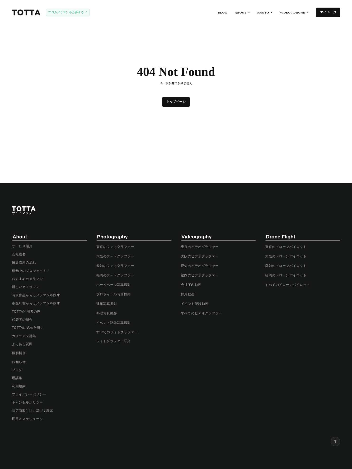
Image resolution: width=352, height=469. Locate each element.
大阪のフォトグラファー (115, 256)
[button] (242, 12)
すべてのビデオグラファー (201, 313)
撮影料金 (19, 353)
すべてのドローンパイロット (287, 285)
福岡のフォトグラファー (115, 275)
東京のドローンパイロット (285, 247)
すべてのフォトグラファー (117, 332)
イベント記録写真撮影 (113, 323)
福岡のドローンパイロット (285, 275)
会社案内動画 (191, 285)
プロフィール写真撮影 (113, 294)
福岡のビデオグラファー (200, 275)
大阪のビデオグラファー (200, 256)
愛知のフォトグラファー (115, 266)
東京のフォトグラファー (115, 247)
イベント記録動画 (194, 304)
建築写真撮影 (106, 304)
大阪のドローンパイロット (285, 256)
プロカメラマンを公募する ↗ (68, 12)
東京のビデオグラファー (200, 247)
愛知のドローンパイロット (285, 266)
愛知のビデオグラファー (200, 266)
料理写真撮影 (106, 313)
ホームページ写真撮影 (113, 285)
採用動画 (188, 294)
